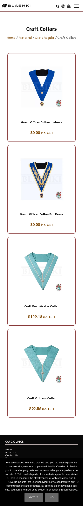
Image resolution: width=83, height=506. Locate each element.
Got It (33, 497)
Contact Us (11, 455)
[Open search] (57, 5)
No (52, 497)
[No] (78, 482)
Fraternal (25, 38)
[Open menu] (76, 6)
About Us (10, 452)
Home (11, 38)
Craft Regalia (44, 38)
